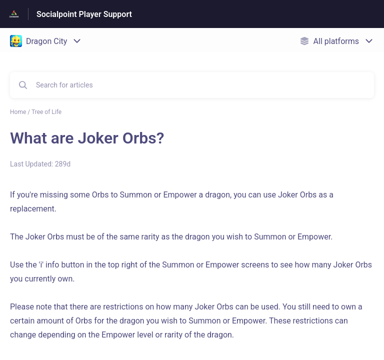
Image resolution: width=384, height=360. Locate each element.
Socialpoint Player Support (84, 14)
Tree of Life (47, 112)
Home (18, 112)
